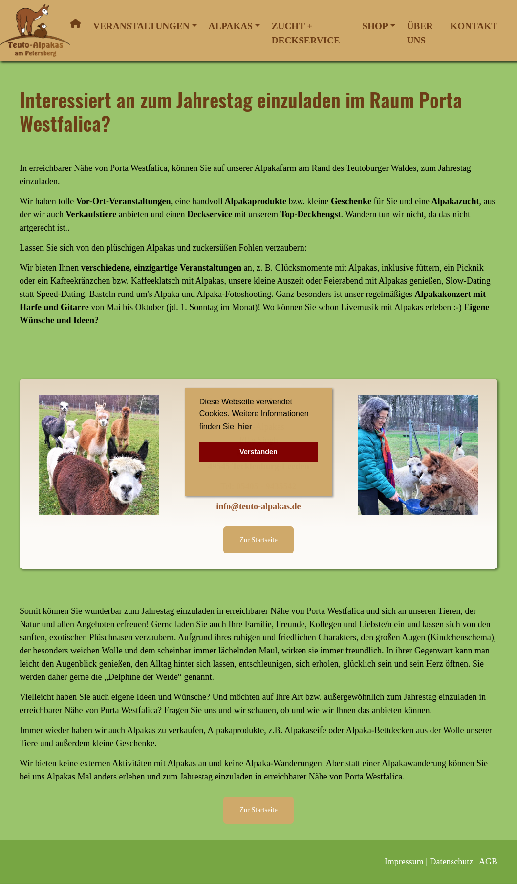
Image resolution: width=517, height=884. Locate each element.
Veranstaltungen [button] (141, 26)
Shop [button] (375, 26)
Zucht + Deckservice (306, 33)
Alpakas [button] (231, 26)
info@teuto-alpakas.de (258, 506)
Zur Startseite (258, 540)
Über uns (420, 33)
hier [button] (245, 426)
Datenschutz (451, 861)
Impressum (404, 861)
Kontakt (473, 26)
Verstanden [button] (258, 452)
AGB (488, 861)
